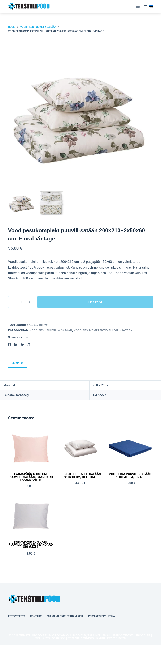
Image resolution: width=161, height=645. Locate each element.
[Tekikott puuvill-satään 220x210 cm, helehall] (80, 448)
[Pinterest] (22, 344)
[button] (151, 6)
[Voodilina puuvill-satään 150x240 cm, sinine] (130, 448)
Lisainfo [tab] (17, 363)
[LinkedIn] (28, 344)
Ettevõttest (16, 616)
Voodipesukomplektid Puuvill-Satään (103, 330)
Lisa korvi (95, 302)
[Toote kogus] (21, 302)
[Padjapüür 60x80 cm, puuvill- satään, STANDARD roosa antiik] (30, 448)
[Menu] (138, 6)
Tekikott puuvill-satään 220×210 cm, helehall (80, 475)
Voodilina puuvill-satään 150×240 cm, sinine (130, 475)
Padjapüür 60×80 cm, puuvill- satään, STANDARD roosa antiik (31, 477)
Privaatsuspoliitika (101, 616)
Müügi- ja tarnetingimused (65, 616)
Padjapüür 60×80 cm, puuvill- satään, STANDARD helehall (31, 544)
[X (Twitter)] (15, 344)
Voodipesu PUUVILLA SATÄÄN (51, 330)
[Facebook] (9, 344)
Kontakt (36, 616)
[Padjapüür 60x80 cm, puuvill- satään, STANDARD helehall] (30, 516)
